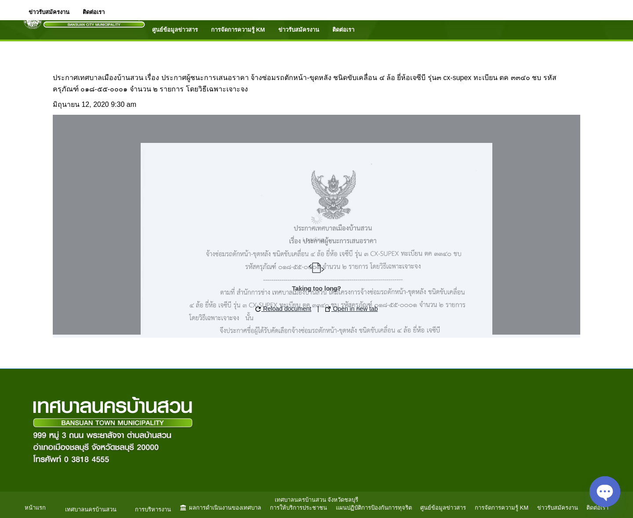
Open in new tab (351, 308)
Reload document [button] (283, 308)
